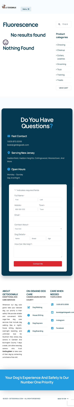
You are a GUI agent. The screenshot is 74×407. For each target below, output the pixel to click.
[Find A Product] (63, 24)
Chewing (61, 44)
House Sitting (38, 315)
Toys (59, 69)
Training (61, 74)
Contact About (22, 224)
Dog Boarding (38, 331)
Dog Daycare (38, 323)
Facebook (60, 328)
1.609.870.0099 (14, 141)
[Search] (59, 24)
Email (17, 215)
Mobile (18, 205)
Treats (60, 80)
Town (42, 205)
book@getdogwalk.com (18, 144)
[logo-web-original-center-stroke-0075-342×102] (9, 5)
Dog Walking (37, 307)
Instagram (60, 320)
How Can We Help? (23, 244)
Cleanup (61, 50)
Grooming (61, 64)
